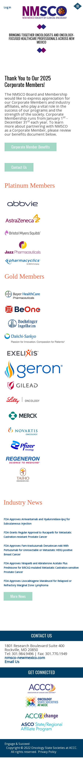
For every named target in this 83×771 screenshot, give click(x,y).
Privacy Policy (47, 752)
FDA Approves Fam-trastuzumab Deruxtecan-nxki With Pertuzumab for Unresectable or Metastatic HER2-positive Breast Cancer (38, 550)
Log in (7, 7)
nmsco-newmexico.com (25, 657)
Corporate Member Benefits (30, 147)
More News (18, 596)
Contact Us (19, 167)
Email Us (12, 661)
